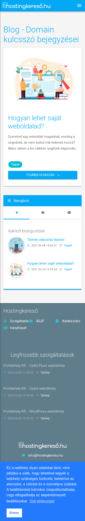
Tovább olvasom (43, 175)
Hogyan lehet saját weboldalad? (35, 122)
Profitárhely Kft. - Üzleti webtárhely (29, 388)
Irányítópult (15, 328)
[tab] (16, 212)
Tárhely (45, 372)
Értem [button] (14, 513)
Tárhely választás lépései (45, 240)
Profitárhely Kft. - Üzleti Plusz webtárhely (34, 366)
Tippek (15, 164)
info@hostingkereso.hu (45, 455)
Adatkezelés (68, 321)
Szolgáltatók (16, 321)
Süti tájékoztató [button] (42, 501)
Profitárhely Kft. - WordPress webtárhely (33, 411)
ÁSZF (36, 321)
